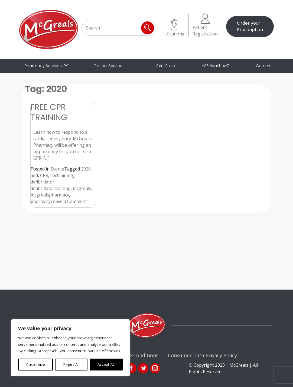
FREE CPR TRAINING (49, 112)
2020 (86, 169)
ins (155, 368)
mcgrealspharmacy (50, 195)
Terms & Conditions (135, 355)
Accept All (106, 364)
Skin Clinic (165, 65)
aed (34, 175)
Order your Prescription (250, 26)
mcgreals (82, 188)
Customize (35, 364)
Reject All (71, 364)
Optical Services (109, 65)
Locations (174, 28)
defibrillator (42, 182)
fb (131, 368)
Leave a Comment (69, 201)
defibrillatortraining (51, 188)
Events (57, 169)
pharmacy (41, 201)
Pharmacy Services (43, 65)
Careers (263, 65)
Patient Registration (205, 25)
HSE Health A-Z (215, 65)
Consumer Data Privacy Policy (202, 355)
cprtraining (61, 175)
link (143, 368)
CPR (44, 175)
